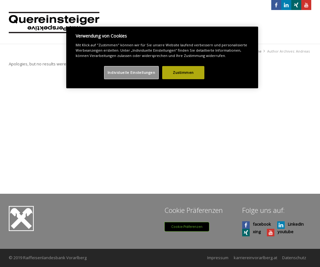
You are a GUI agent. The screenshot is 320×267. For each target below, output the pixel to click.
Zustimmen (183, 72)
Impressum (217, 257)
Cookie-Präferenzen (186, 226)
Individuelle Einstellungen (131, 72)
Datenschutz (294, 257)
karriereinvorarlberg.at (255, 257)
